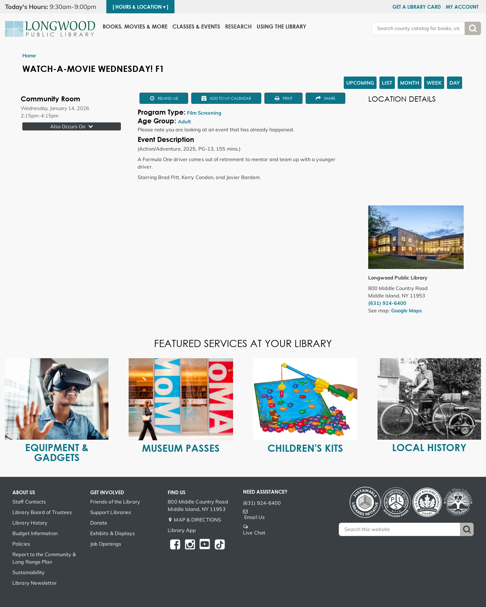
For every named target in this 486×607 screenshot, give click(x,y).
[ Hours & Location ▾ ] (140, 7)
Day (454, 83)
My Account (462, 7)
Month (409, 83)
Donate (99, 523)
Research (238, 26)
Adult (184, 121)
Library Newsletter (34, 583)
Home (29, 55)
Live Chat (254, 533)
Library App (182, 530)
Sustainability (28, 572)
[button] (53, 6)
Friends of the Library (115, 502)
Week (434, 83)
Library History (30, 523)
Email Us (254, 517)
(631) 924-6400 (387, 303)
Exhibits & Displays (112, 533)
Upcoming (360, 83)
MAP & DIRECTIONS (197, 520)
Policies (21, 544)
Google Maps (406, 310)
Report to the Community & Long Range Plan (44, 558)
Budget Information (35, 533)
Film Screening (204, 113)
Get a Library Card (416, 7)
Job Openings (105, 544)
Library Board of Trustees (42, 512)
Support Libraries (110, 512)
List (387, 83)
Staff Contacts (29, 502)
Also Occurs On (72, 126)
